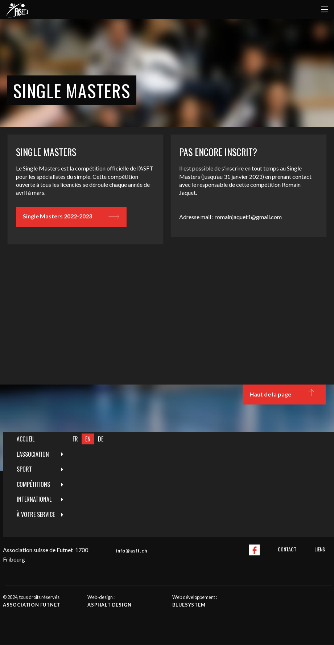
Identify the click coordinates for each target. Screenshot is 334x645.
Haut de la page (284, 394)
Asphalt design (109, 605)
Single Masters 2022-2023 (71, 216)
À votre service (36, 514)
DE (100, 439)
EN (88, 439)
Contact (287, 549)
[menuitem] (36, 439)
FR (75, 439)
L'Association (33, 454)
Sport (24, 469)
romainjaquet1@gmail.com (248, 216)
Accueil (25, 439)
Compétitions (33, 484)
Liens (319, 549)
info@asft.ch (131, 551)
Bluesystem (189, 605)
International (34, 499)
